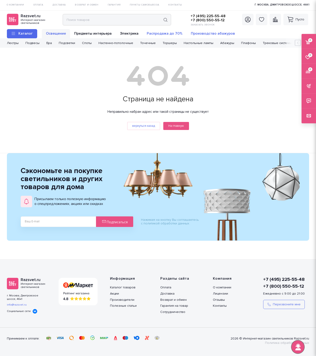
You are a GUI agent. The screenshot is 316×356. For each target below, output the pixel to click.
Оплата (165, 287)
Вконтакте (35, 311)
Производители (122, 300)
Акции (114, 293)
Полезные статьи (123, 306)
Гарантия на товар (174, 306)
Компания (222, 278)
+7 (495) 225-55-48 (208, 16)
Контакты (220, 306)
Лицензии (220, 293)
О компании (222, 287)
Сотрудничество (172, 312)
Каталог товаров (122, 287)
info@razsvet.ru (17, 304)
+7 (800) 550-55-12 (208, 20)
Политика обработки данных (287, 343)
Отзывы (219, 300)
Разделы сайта (174, 278)
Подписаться (115, 222)
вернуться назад (143, 126)
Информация (122, 278)
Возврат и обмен (173, 300)
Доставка (167, 293)
